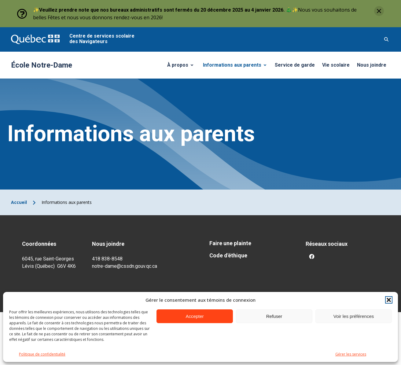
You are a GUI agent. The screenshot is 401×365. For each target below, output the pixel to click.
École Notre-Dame (41, 65)
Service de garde (295, 65)
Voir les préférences (353, 316)
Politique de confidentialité (42, 354)
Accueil (19, 202)
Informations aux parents (236, 66)
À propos (182, 66)
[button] (389, 300)
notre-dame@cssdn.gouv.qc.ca (124, 266)
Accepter (195, 316)
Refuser (274, 316)
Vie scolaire (336, 65)
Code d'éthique (228, 255)
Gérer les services (350, 354)
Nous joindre (371, 65)
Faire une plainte (230, 243)
